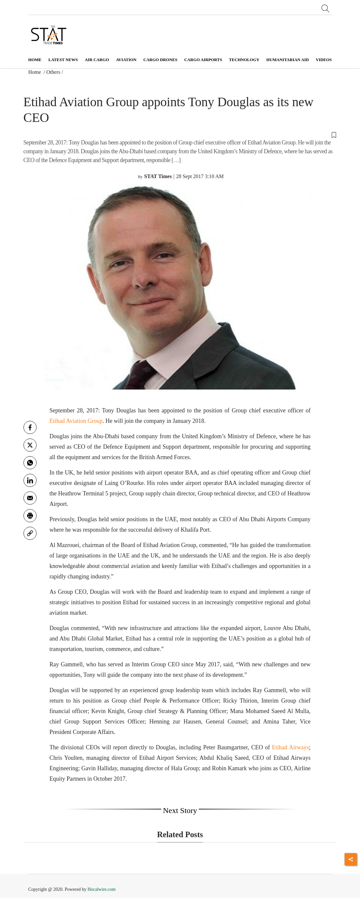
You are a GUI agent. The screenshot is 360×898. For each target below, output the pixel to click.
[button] (180, 134)
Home (35, 60)
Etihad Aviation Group (76, 421)
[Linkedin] (30, 480)
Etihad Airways (290, 747)
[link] (30, 533)
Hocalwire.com (101, 889)
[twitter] (30, 445)
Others (53, 72)
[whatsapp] (30, 462)
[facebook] (30, 427)
